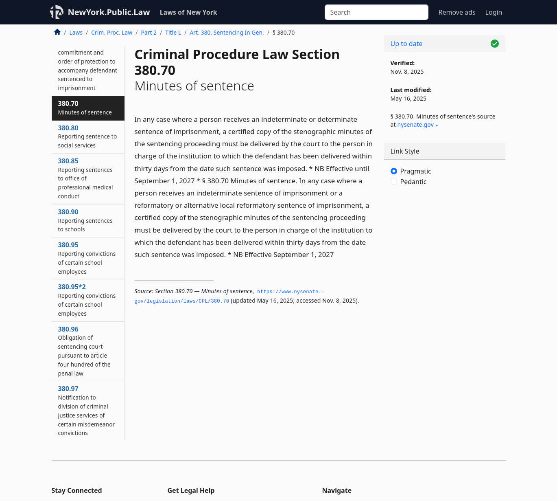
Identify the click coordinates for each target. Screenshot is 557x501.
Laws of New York (188, 12)
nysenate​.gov (416, 124)
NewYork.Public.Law (109, 12)
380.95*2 (87, 299)
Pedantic (413, 181)
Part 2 (149, 32)
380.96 (84, 351)
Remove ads (456, 12)
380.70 (85, 107)
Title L (173, 32)
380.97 (86, 410)
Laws (76, 32)
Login (493, 12)
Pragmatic (415, 171)
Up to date (407, 43)
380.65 (88, 61)
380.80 (87, 136)
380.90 (85, 220)
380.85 (85, 178)
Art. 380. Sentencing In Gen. (227, 32)
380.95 (87, 257)
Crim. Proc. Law (111, 32)
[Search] (376, 12)
